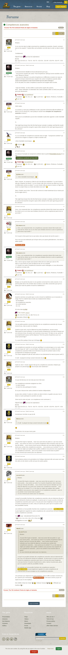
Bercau (9, 350)
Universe (5, 619)
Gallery (4, 625)
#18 (63, 456)
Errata (26, 625)
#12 (63, 321)
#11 (63, 294)
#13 (63, 344)
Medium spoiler (38, 578)
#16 (63, 411)
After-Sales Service (52, 625)
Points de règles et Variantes (29, 27)
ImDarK (9, 477)
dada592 (9, 462)
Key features (6, 621)
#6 (63, 170)
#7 (63, 206)
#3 (63, 103)
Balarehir (9, 212)
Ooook (9, 300)
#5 (63, 150)
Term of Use (50, 619)
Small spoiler (58, 509)
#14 (63, 361)
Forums (39, 7)
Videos (26, 619)
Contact (49, 623)
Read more (50, 648)
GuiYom (9, 138)
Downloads (27, 623)
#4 (63, 132)
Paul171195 (9, 284)
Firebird (9, 71)
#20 (63, 524)
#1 (63, 39)
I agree (59, 648)
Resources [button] (29, 7)
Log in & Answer (33, 603)
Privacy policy (51, 621)
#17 (63, 435)
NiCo (9, 106)
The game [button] (17, 7)
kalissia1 (8, 441)
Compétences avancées (16, 25)
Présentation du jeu (55, 154)
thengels (8, 327)
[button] (48, 2)
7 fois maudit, (23, 313)
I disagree (34, 651)
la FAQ (25, 309)
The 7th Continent (14, 27)
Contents (5, 623)
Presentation (6, 616)
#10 (63, 279)
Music (26, 621)
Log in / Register (61, 6)
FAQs (26, 616)
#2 (63, 65)
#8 (63, 221)
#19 (63, 471)
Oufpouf (9, 227)
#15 (63, 377)
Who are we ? (51, 616)
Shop (48, 7)
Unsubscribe (38, 640)
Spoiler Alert (20, 245)
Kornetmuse (9, 45)
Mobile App (27, 628)
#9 (63, 249)
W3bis (8, 528)
